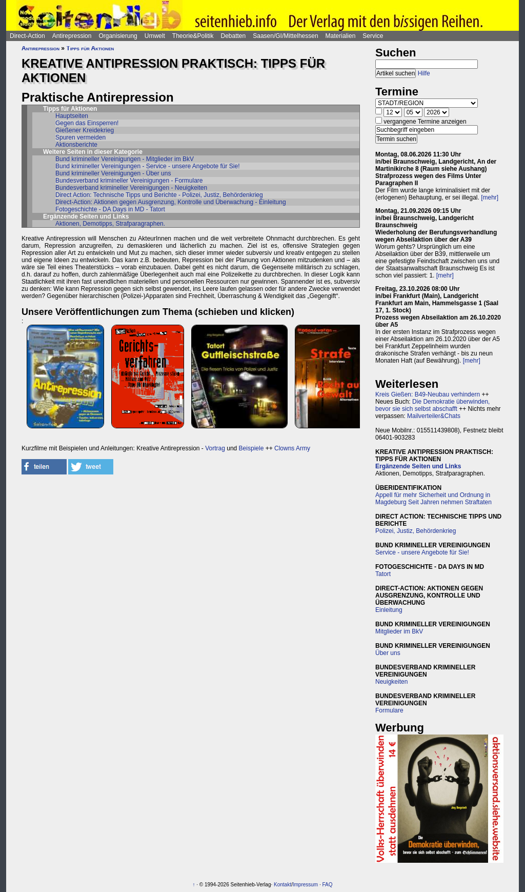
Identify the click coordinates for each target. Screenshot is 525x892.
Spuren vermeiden (80, 137)
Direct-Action (27, 35)
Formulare (389, 710)
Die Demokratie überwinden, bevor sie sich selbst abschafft (432, 405)
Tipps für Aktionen (90, 48)
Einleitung (388, 609)
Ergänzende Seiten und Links (418, 466)
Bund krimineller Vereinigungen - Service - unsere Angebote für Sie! (147, 166)
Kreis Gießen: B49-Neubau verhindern (427, 394)
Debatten (233, 35)
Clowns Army (292, 448)
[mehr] (489, 197)
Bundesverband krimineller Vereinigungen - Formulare (129, 180)
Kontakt (282, 884)
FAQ (327, 884)
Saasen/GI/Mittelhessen (285, 35)
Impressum (305, 884)
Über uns (387, 653)
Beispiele (251, 448)
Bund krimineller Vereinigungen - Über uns (113, 173)
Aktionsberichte (76, 144)
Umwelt (155, 35)
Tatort (383, 574)
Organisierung (117, 35)
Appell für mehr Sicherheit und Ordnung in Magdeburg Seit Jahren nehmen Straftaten (433, 498)
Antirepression (72, 35)
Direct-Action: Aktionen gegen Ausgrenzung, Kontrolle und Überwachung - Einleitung (170, 202)
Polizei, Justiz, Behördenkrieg (415, 530)
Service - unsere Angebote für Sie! (422, 552)
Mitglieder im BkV (399, 631)
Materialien (341, 35)
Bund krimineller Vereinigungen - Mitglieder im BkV (124, 159)
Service (372, 35)
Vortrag (215, 448)
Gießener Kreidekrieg (84, 130)
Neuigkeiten (391, 681)
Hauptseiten (71, 116)
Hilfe (424, 73)
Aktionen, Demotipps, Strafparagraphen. (110, 223)
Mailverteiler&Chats (433, 416)
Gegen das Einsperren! (86, 123)
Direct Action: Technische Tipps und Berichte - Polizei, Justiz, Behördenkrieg (159, 195)
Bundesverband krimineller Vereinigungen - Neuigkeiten (131, 187)
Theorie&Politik (193, 35)
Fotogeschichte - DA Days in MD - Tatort (110, 209)
